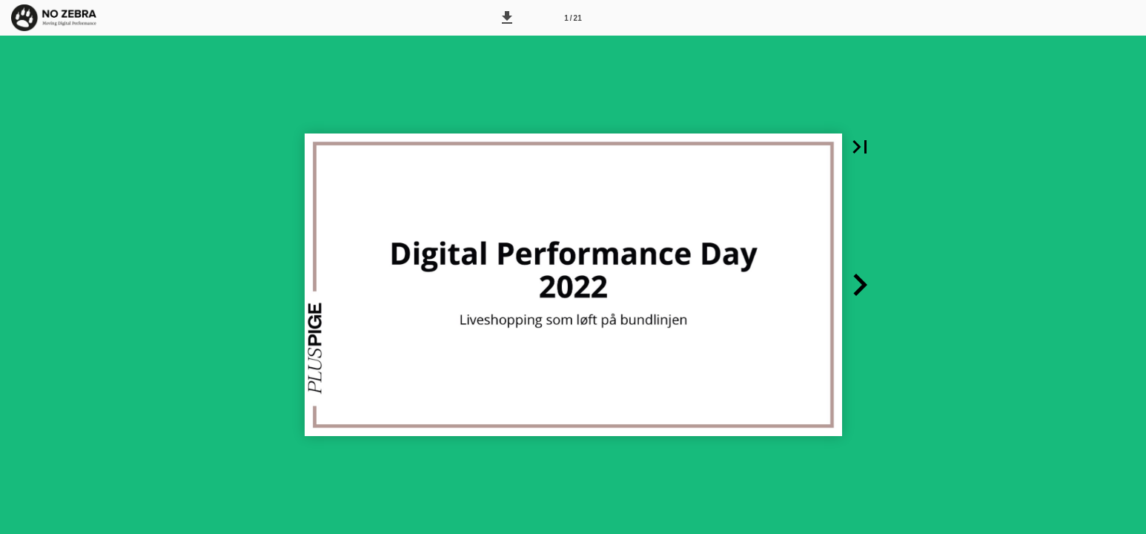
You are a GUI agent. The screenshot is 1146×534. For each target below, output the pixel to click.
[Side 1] (573, 18)
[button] (507, 18)
